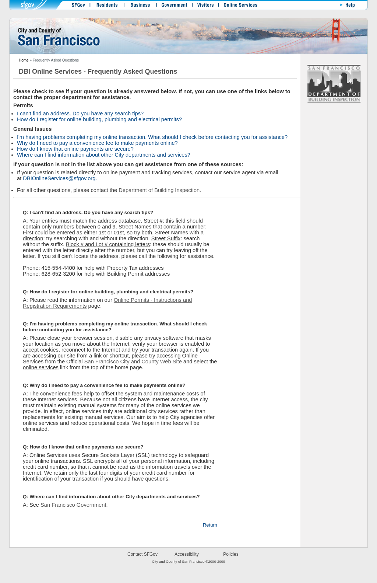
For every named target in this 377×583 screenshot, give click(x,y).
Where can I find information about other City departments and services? (103, 155)
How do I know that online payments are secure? (75, 149)
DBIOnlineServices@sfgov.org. (59, 178)
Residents (106, 6)
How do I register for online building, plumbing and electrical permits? (99, 119)
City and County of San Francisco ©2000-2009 (188, 561)
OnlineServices (237, 6)
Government (172, 6)
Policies (230, 554)
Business (138, 6)
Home (24, 60)
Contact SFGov (142, 554)
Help (346, 6)
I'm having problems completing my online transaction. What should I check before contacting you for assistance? (152, 137)
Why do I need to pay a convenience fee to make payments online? (97, 143)
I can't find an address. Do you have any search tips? (80, 113)
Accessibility (186, 554)
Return (210, 525)
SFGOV (76, 6)
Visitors (204, 6)
